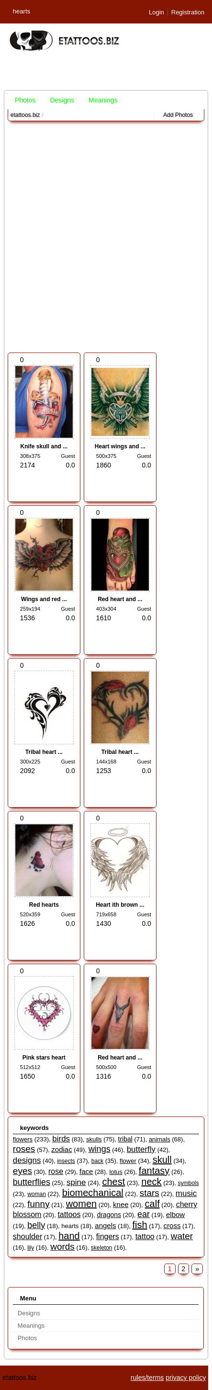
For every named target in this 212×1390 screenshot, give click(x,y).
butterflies (31, 1182)
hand (69, 1235)
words (62, 1247)
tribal (125, 1139)
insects (66, 1161)
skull (162, 1159)
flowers (23, 1139)
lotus (115, 1171)
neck (151, 1181)
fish (139, 1224)
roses (24, 1149)
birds (61, 1138)
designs (27, 1160)
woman (36, 1194)
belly (36, 1225)
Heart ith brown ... (120, 904)
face (86, 1171)
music (186, 1193)
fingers (107, 1236)
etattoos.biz (25, 115)
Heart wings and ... (120, 446)
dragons (109, 1215)
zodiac (61, 1149)
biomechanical (92, 1192)
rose (55, 1171)
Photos (25, 100)
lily (30, 1247)
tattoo (145, 1236)
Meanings (103, 100)
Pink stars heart (44, 1057)
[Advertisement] (106, 237)
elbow (175, 1214)
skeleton (101, 1247)
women (81, 1203)
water (182, 1236)
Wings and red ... (44, 599)
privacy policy (186, 1377)
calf (152, 1203)
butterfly (141, 1149)
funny (38, 1204)
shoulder (27, 1236)
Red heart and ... (120, 599)
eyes (22, 1171)
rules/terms (147, 1377)
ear (143, 1214)
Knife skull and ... (44, 446)
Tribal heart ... (44, 752)
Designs (62, 100)
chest (113, 1181)
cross (172, 1225)
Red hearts (44, 904)
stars (149, 1193)
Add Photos (178, 115)
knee (121, 1204)
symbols (188, 1183)
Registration (187, 12)
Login (156, 12)
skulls (94, 1139)
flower (128, 1160)
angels (105, 1225)
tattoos (68, 1214)
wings (100, 1149)
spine (76, 1182)
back (97, 1161)
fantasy (154, 1170)
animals (159, 1139)
